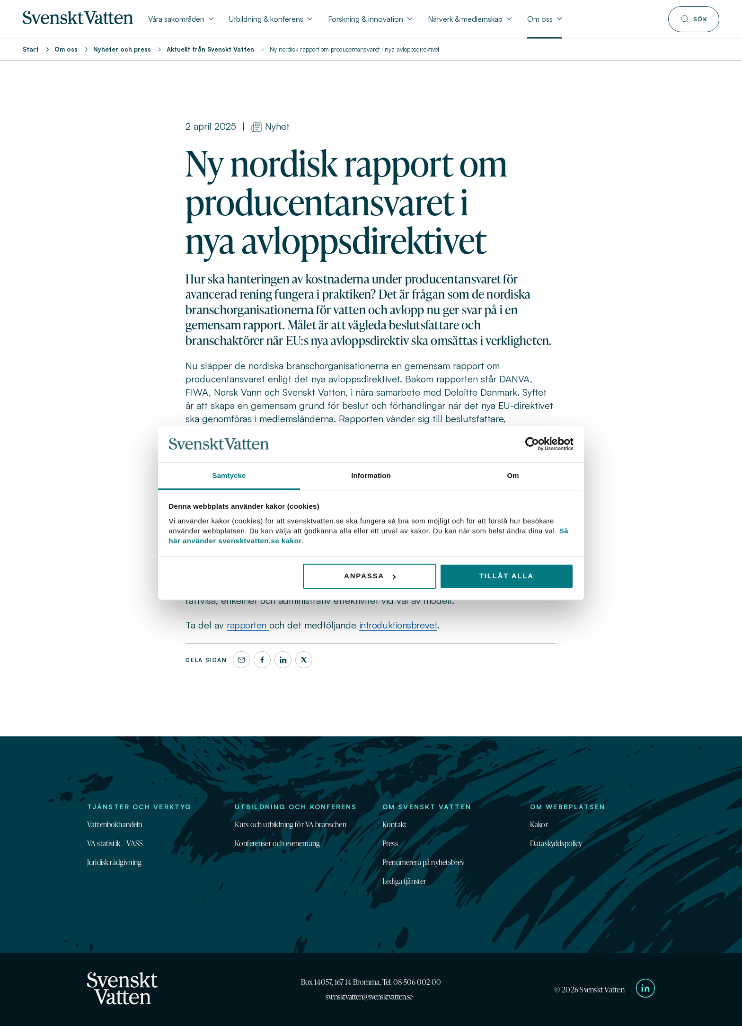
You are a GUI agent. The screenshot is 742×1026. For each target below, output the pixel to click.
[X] (303, 659)
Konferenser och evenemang (277, 843)
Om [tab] (513, 475)
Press (390, 843)
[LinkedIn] (283, 659)
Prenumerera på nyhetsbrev (423, 862)
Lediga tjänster (404, 881)
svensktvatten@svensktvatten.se (369, 996)
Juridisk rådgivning (114, 862)
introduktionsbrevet (398, 625)
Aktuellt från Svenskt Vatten (210, 49)
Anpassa (370, 576)
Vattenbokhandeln (114, 824)
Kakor (539, 824)
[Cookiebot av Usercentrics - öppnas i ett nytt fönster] (532, 444)
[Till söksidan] (693, 19)
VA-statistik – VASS (115, 843)
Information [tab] (371, 475)
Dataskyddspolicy (556, 843)
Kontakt (394, 824)
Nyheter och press (122, 49)
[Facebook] (262, 659)
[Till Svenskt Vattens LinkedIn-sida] (645, 989)
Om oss (66, 49)
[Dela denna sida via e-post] (241, 659)
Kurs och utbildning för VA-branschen (290, 824)
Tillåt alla (506, 576)
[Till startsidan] (78, 21)
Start (31, 49)
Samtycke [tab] (229, 475)
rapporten (248, 625)
